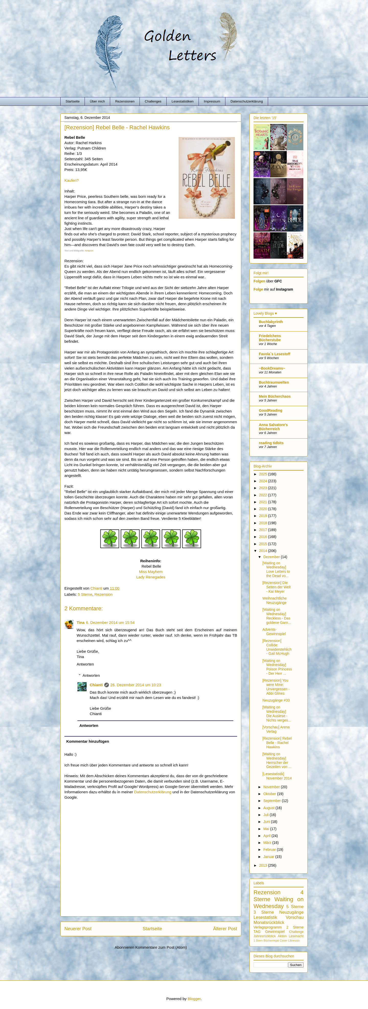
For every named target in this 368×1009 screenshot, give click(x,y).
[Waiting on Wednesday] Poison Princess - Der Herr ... (277, 667)
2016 (263, 537)
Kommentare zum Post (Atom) (161, 947)
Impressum (212, 101)
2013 (263, 865)
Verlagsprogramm (268, 927)
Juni (267, 822)
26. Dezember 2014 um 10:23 (135, 685)
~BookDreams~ (272, 368)
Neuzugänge (291, 912)
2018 (263, 523)
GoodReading (270, 410)
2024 (263, 481)
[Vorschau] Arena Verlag (276, 729)
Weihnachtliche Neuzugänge (274, 600)
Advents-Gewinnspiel (274, 631)
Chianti (96, 685)
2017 (263, 530)
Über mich (97, 101)
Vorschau (295, 917)
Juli (266, 815)
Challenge (296, 932)
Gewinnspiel (274, 932)
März (267, 843)
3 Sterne (264, 912)
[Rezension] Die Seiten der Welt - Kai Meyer (276, 587)
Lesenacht (296, 936)
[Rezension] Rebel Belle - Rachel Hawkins (277, 742)
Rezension (104, 594)
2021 (263, 502)
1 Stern (258, 940)
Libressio (294, 940)
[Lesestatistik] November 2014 (277, 776)
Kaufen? (71, 180)
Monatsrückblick (269, 922)
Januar (269, 857)
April (267, 836)
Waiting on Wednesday (279, 902)
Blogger (194, 998)
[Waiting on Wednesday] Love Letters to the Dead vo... (276, 569)
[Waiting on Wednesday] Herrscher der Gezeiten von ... (276, 760)
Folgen (259, 281)
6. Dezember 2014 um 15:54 (110, 622)
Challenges (153, 101)
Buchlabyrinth (271, 322)
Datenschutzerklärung (247, 101)
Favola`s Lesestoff (274, 354)
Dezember (272, 557)
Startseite (73, 101)
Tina (81, 622)
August (269, 808)
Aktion (282, 936)
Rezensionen (125, 101)
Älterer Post (225, 928)
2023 (263, 488)
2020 (263, 509)
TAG (257, 932)
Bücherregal (271, 940)
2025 (263, 474)
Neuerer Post (77, 928)
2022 (263, 495)
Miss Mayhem (151, 571)
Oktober (270, 794)
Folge (258, 289)
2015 (263, 544)
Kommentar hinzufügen (87, 741)
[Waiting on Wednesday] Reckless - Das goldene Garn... (276, 615)
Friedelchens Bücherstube (270, 338)
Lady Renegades (150, 577)
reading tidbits (271, 443)
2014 (263, 551)
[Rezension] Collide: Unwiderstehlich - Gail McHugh (277, 647)
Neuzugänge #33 (276, 700)
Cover (284, 940)
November (272, 787)
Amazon (89, 250)
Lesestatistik (265, 917)
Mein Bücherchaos (275, 396)
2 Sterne (295, 927)
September (272, 801)
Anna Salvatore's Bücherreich (273, 427)
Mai (266, 829)
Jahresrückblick (265, 936)
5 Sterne (85, 594)
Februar (270, 849)
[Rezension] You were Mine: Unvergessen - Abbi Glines (276, 686)
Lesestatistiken (183, 101)
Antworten (85, 664)
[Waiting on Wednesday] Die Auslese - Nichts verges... (276, 713)
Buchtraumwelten (274, 382)
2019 (263, 516)
